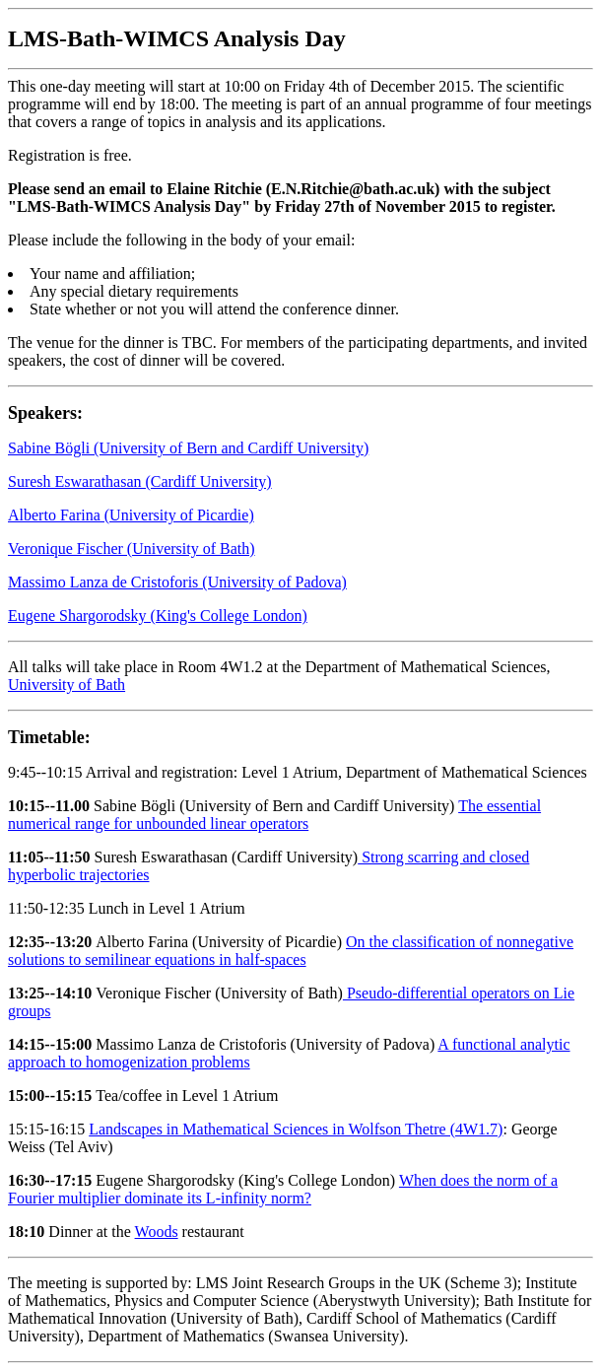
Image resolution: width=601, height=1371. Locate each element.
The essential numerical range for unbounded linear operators (274, 814)
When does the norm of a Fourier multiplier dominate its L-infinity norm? (283, 1189)
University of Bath (66, 684)
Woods (156, 1231)
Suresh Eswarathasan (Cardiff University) (140, 481)
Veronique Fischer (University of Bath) (131, 548)
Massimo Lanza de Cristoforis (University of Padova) (177, 582)
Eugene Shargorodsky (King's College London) (157, 615)
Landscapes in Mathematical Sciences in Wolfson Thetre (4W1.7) (295, 1129)
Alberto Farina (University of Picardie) (131, 515)
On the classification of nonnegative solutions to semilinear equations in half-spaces (290, 950)
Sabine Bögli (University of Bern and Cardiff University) (188, 448)
